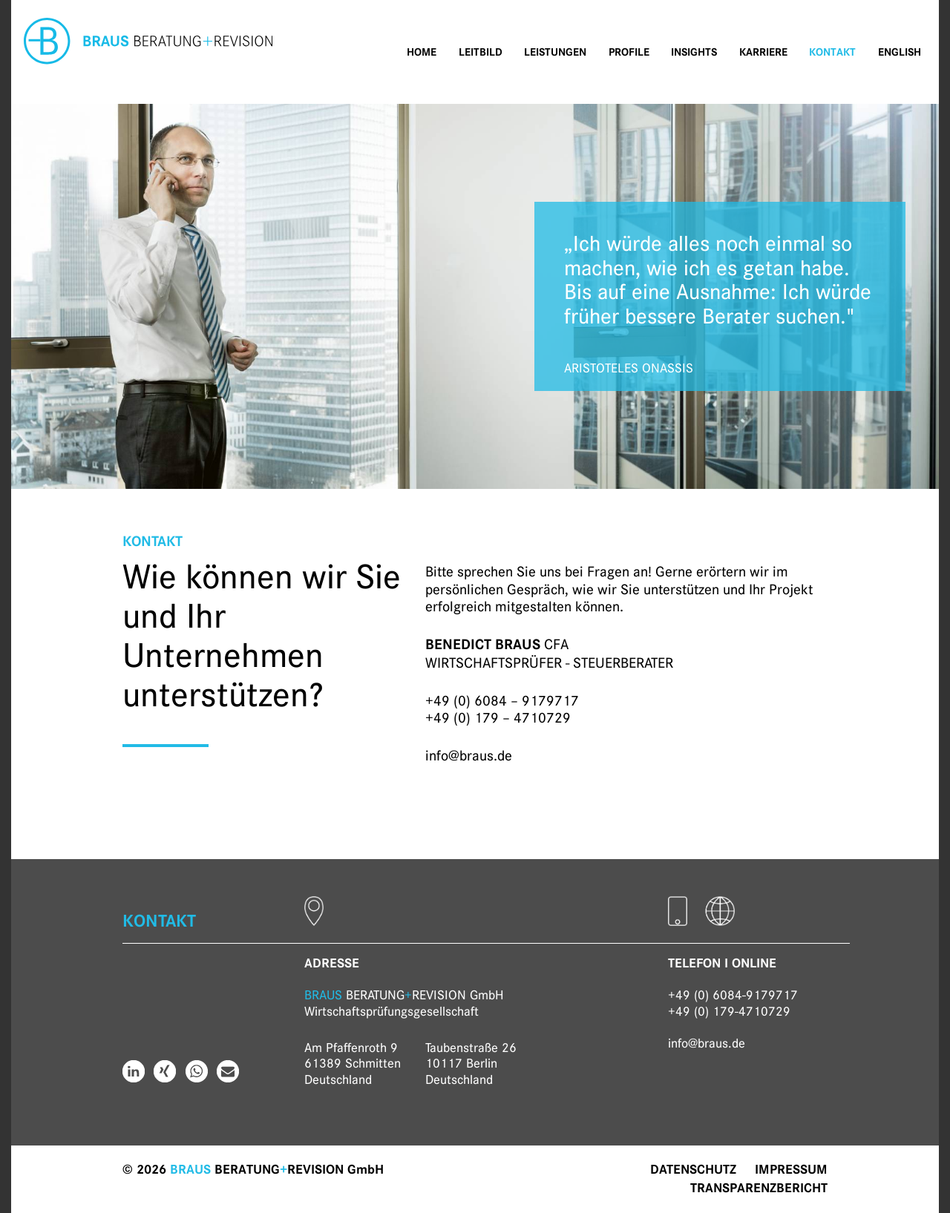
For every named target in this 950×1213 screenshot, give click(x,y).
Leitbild (480, 52)
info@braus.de (468, 755)
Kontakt (832, 52)
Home (421, 52)
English (899, 52)
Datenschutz (693, 1169)
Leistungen (555, 52)
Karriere (763, 52)
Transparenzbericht (759, 1188)
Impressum (791, 1169)
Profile (629, 52)
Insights (694, 52)
